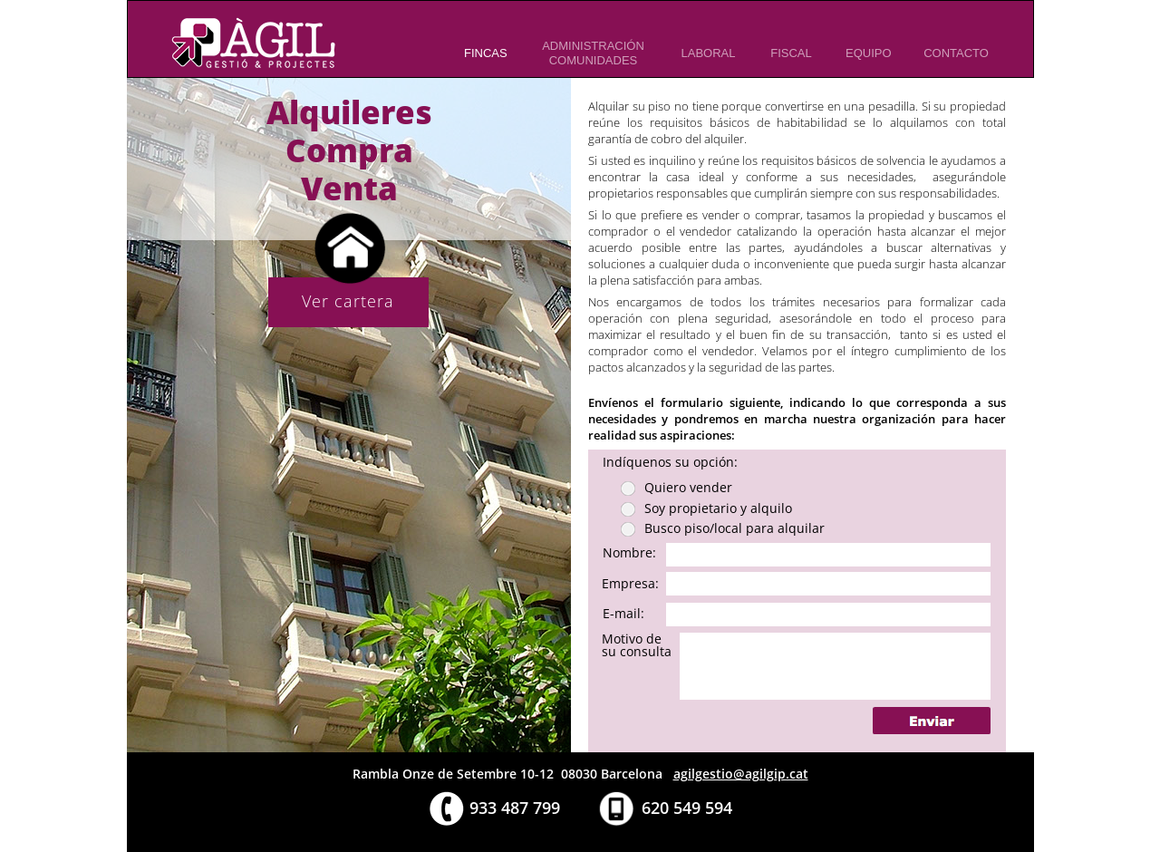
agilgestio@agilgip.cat (740, 773)
